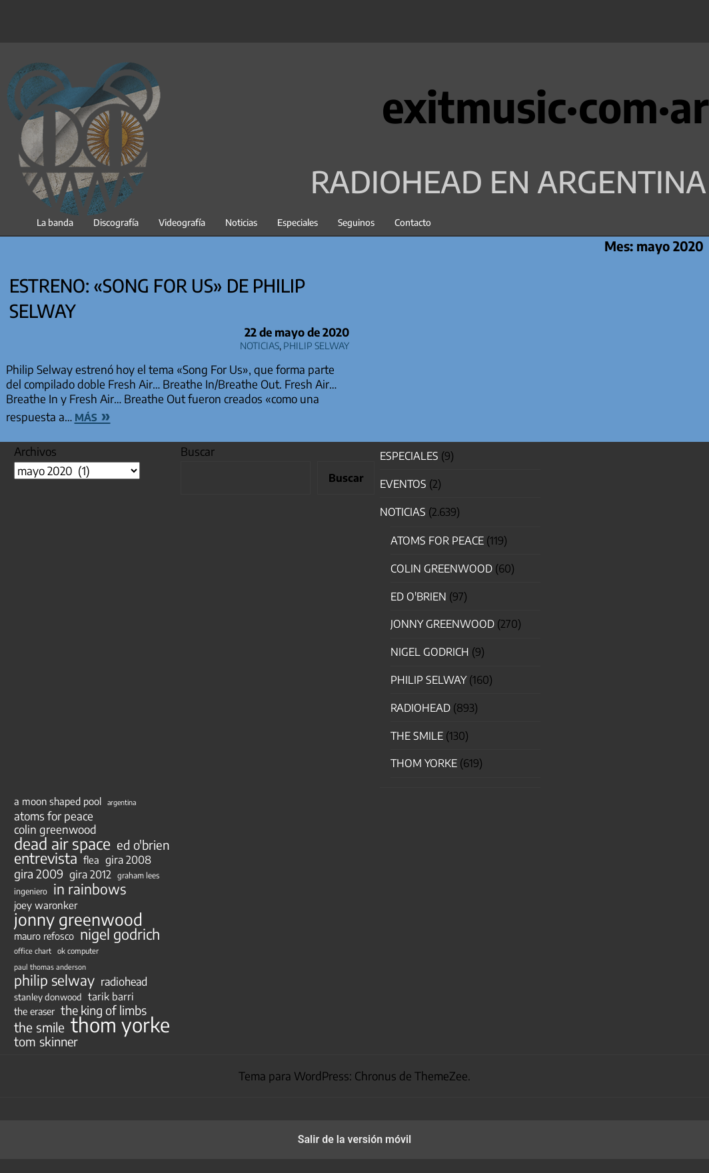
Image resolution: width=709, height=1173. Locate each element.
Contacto (412, 222)
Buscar (198, 451)
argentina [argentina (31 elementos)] (121, 802)
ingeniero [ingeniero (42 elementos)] (30, 891)
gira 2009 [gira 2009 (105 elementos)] (38, 873)
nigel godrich (429, 651)
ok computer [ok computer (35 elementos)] (78, 950)
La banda (55, 222)
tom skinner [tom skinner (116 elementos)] (46, 1041)
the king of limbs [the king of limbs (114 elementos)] (104, 1010)
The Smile (416, 735)
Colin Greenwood (441, 568)
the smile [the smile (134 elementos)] (39, 1027)
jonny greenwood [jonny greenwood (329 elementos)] (78, 919)
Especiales (297, 222)
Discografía (116, 222)
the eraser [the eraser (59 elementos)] (34, 1011)
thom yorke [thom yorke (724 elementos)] (120, 1024)
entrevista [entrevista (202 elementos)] (45, 858)
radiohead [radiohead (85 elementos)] (124, 981)
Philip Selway (316, 343)
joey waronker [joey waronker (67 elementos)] (45, 904)
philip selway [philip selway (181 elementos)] (54, 980)
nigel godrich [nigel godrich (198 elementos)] (120, 934)
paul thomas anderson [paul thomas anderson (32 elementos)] (50, 966)
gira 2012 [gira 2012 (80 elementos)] (90, 874)
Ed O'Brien (418, 596)
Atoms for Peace (437, 540)
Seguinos (356, 222)
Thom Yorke (423, 763)
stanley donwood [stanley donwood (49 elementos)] (48, 996)
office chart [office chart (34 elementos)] (32, 950)
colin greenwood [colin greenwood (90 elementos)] (55, 829)
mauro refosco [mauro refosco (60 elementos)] (44, 936)
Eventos (403, 484)
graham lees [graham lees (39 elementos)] (138, 875)
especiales (409, 456)
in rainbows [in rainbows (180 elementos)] (89, 889)
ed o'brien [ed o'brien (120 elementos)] (143, 845)
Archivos (35, 451)
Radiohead (420, 707)
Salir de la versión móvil (355, 1139)
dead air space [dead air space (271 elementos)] (62, 843)
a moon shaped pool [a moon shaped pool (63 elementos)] (57, 801)
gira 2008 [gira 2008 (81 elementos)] (128, 859)
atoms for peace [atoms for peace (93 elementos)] (53, 815)
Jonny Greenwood (442, 623)
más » (93, 415)
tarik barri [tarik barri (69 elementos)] (111, 996)
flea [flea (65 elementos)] (91, 860)
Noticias (241, 222)
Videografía (182, 222)
